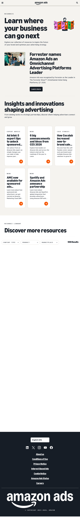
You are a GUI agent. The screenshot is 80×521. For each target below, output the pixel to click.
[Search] (77, 3)
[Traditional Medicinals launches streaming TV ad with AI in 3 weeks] (40, 271)
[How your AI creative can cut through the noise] (14, 313)
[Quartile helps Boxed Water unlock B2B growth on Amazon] (66, 356)
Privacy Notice (40, 468)
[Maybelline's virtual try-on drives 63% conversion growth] (14, 271)
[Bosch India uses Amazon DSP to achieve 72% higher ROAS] (66, 399)
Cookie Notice (40, 478)
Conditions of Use (40, 463)
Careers (40, 487)
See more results (40, 426)
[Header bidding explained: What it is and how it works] (14, 356)
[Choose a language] (40, 444)
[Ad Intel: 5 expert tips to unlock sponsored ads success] (15, 146)
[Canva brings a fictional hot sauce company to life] (40, 399)
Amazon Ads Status (40, 482)
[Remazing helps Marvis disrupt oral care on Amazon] (40, 313)
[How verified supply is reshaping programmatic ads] (66, 313)
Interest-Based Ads (40, 473)
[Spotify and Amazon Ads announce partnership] (39, 188)
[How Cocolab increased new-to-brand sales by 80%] (65, 146)
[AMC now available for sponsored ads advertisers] (15, 188)
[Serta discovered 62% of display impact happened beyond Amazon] (40, 356)
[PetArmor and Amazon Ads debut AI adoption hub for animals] (14, 399)
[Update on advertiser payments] (66, 271)
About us (40, 458)
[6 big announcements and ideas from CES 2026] (40, 146)
